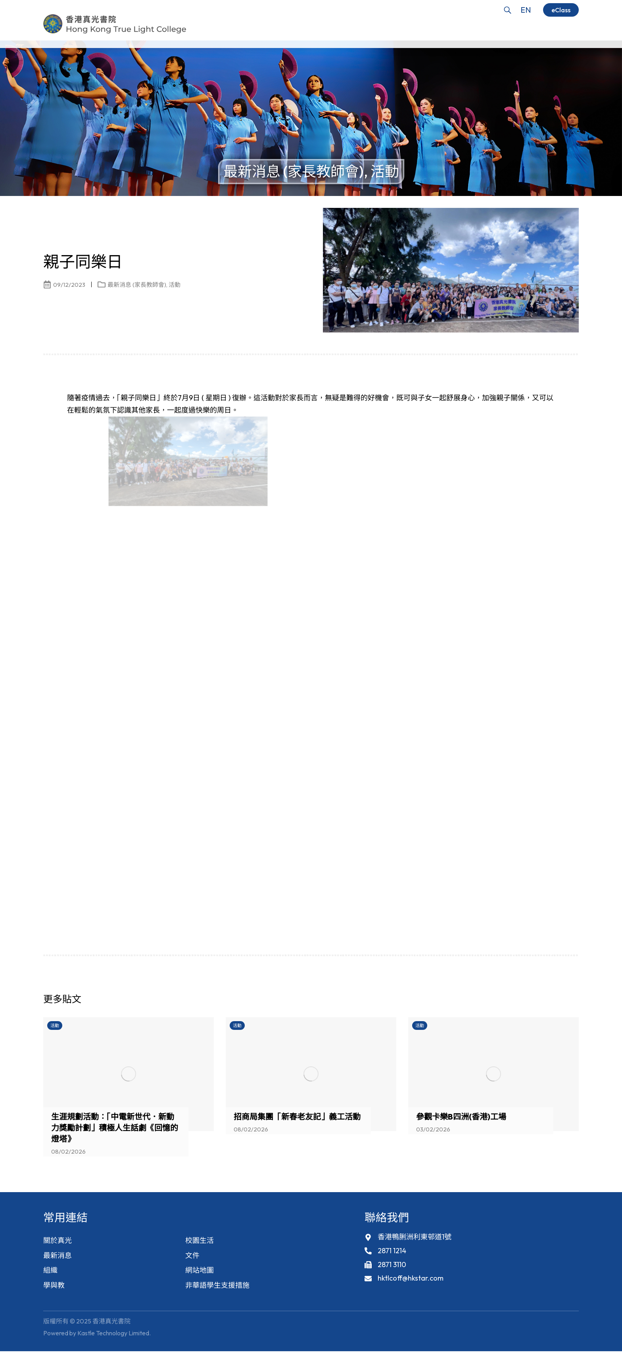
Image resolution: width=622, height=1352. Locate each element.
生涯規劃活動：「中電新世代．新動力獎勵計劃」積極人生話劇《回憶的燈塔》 (114, 1128)
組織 (50, 1270)
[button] (559, 1001)
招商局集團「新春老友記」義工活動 (297, 1117)
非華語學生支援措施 (217, 1285)
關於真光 (57, 1240)
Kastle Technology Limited (113, 1334)
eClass (560, 10)
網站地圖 (199, 1270)
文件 (192, 1255)
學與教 (54, 1285)
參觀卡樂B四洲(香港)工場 (461, 1117)
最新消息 (57, 1255)
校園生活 (199, 1240)
